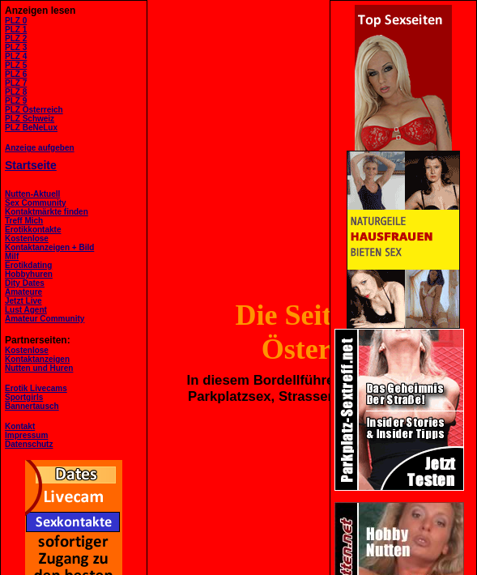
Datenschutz (29, 444)
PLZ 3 (16, 47)
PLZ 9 (16, 100)
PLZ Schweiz (29, 118)
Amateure (23, 292)
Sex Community (35, 202)
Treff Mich (24, 220)
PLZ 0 (16, 20)
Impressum (26, 435)
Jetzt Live (23, 300)
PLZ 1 (16, 29)
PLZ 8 (16, 91)
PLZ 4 (16, 56)
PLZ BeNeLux (31, 127)
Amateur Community (44, 318)
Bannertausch (32, 406)
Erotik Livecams (36, 388)
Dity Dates (25, 283)
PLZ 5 (16, 65)
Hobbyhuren (29, 274)
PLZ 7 (16, 83)
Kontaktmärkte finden (46, 211)
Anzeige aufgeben (40, 147)
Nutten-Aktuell (32, 194)
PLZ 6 (16, 74)
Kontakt (20, 426)
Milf (12, 256)
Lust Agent (26, 309)
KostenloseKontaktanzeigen (37, 355)
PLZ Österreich (34, 109)
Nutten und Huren (39, 368)
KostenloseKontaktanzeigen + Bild (49, 243)
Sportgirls (24, 397)
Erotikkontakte (33, 229)
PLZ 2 (16, 38)
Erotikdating (28, 265)
